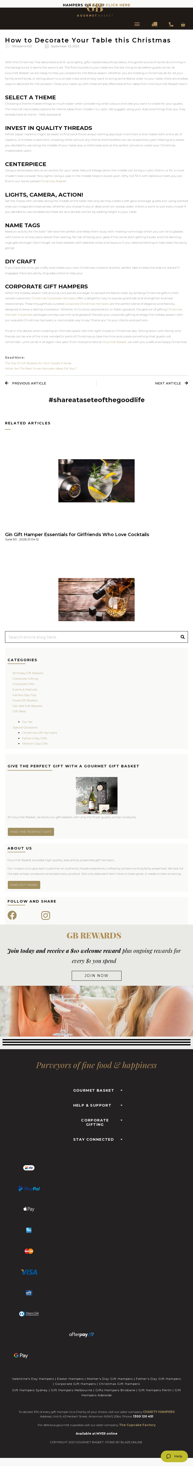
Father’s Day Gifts (34, 738)
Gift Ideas (19, 711)
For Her (27, 722)
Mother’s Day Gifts (35, 743)
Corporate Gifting (25, 678)
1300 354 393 (171, 25)
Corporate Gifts (23, 684)
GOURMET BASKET (93, 1090)
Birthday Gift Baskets (28, 673)
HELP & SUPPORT (92, 1105)
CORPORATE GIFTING (95, 1122)
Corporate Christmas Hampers (87, 304)
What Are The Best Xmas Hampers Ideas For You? (40, 368)
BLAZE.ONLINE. (132, 1442)
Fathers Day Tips (24, 695)
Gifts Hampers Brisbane (115, 1390)
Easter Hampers (70, 1379)
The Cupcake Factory (137, 1425)
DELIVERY (154, 25)
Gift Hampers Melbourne (71, 1390)
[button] (97, 1089)
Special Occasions (25, 727)
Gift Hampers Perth (155, 1390)
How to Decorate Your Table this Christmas (88, 40)
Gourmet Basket (115, 342)
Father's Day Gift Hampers (158, 1379)
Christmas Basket (53, 181)
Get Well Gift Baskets (27, 706)
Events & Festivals (25, 689)
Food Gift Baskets (25, 700)
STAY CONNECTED (93, 1139)
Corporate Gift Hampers (75, 1384)
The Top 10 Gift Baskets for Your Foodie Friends (38, 363)
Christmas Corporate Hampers (54, 298)
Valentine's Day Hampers (33, 1379)
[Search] (183, 637)
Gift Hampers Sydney (30, 1390)
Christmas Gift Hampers (39, 733)
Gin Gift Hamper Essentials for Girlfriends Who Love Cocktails (77, 534)
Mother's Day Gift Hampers (110, 1379)
